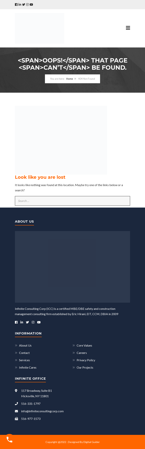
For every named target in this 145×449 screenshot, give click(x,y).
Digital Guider (91, 442)
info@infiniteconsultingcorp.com (39, 411)
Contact (24, 352)
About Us (25, 345)
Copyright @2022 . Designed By (64, 442)
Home (69, 78)
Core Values (84, 345)
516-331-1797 (27, 403)
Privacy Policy (86, 360)
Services (24, 360)
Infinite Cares (27, 367)
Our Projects (85, 367)
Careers (82, 352)
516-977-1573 (27, 418)
